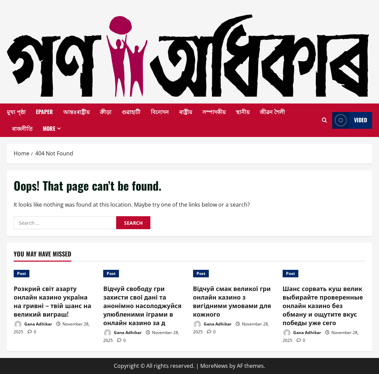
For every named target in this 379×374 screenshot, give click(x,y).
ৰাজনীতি (22, 128)
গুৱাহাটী (131, 112)
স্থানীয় (242, 112)
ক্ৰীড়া (105, 112)
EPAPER (44, 112)
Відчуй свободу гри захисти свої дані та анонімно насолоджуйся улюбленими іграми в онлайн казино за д (142, 305)
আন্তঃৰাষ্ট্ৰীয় (76, 112)
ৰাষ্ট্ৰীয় (185, 112)
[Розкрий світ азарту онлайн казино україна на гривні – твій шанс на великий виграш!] (55, 273)
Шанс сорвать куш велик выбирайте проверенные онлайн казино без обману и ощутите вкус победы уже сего (323, 305)
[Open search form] (324, 120)
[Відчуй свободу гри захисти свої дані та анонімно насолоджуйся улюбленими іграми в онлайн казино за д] (144, 273)
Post (21, 273)
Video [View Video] (349, 120)
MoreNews (214, 366)
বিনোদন (160, 112)
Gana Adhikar (33, 324)
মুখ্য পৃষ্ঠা (16, 112)
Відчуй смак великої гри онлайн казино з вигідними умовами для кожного (232, 301)
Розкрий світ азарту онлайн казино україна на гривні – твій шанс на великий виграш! (52, 301)
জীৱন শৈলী (272, 112)
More (49, 128)
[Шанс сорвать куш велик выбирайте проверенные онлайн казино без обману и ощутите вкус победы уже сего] (324, 273)
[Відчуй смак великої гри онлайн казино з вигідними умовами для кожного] (234, 273)
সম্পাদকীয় (214, 112)
